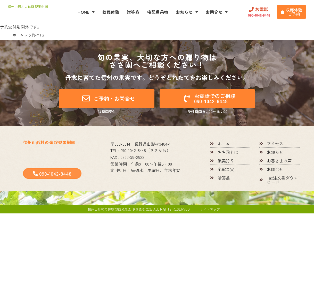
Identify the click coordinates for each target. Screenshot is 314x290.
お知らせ (187, 12)
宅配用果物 (157, 12)
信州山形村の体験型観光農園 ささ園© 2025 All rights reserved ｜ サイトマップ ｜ (157, 209)
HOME (86, 12)
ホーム (18, 35)
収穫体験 (110, 12)
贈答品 (133, 12)
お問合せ (217, 12)
